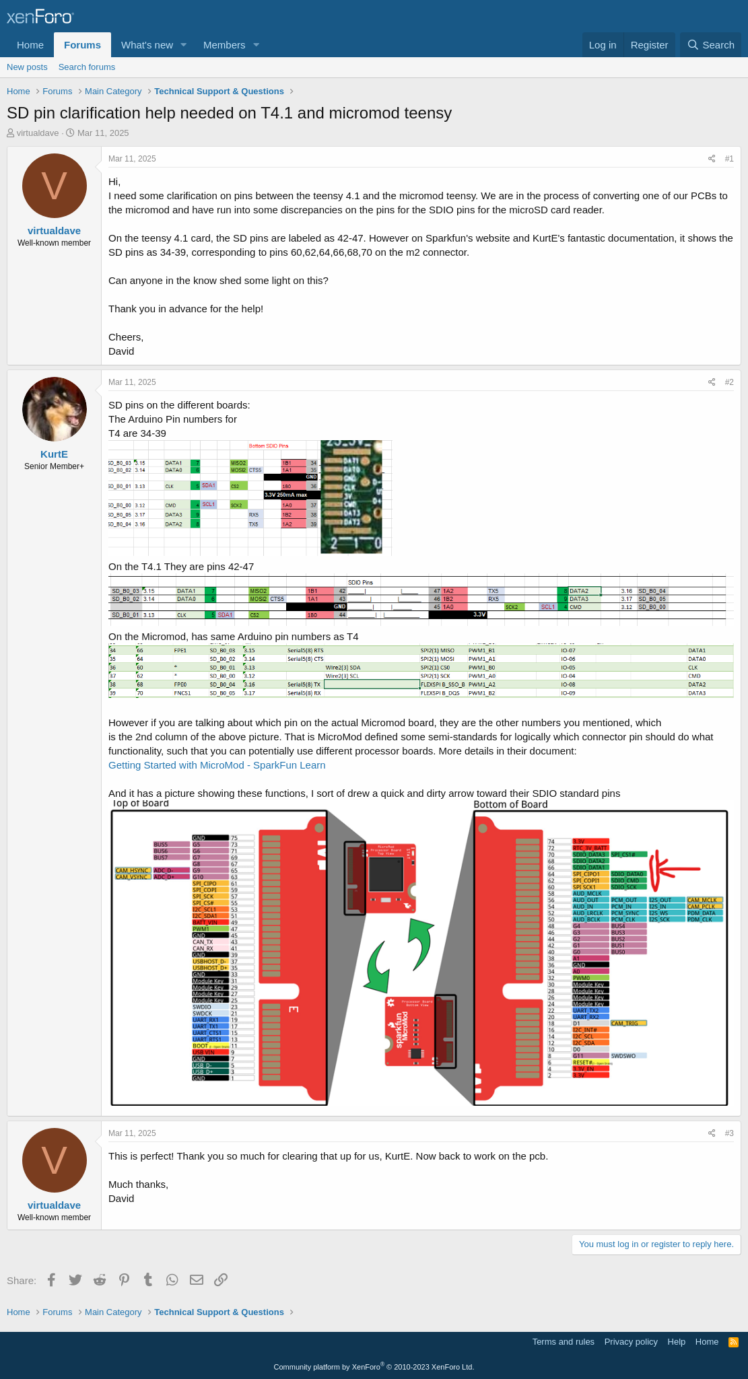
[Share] (712, 159)
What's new (147, 44)
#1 (729, 159)
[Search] (710, 44)
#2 (729, 382)
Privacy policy (631, 1342)
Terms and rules (563, 1342)
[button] (183, 44)
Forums (82, 44)
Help (677, 1342)
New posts (27, 67)
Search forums (87, 67)
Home (30, 44)
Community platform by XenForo (374, 1367)
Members (224, 44)
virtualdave (38, 133)
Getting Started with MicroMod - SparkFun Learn (217, 765)
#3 (729, 1133)
